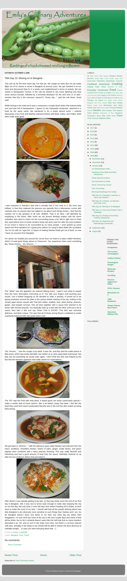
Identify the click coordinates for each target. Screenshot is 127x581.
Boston (119, 76)
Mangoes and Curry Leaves (97, 103)
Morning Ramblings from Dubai (104, 192)
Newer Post (11, 555)
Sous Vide (101, 116)
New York (96, 108)
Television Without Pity (113, 313)
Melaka (119, 103)
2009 (92, 152)
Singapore (118, 113)
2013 (92, 138)
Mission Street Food (94, 105)
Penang (112, 108)
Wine (108, 118)
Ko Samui (99, 100)
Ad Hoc (90, 76)
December (96, 159)
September (96, 228)
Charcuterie (91, 81)
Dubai (103, 87)
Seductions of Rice (107, 113)
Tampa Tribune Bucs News (114, 307)
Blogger (78, 571)
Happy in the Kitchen (108, 95)
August (95, 231)
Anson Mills (98, 76)
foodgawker (113, 247)
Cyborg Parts (93, 87)
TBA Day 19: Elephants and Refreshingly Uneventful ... (103, 222)
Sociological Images (113, 264)
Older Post (75, 555)
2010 (92, 149)
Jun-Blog (111, 275)
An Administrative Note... (101, 169)
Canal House (109, 78)
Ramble (89, 110)
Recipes (109, 110)
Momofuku (108, 105)
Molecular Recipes (112, 270)
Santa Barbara (93, 113)
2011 (92, 145)
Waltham (102, 118)
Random (97, 110)
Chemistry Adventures (106, 81)
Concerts (119, 81)
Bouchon (90, 78)
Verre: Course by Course (102, 185)
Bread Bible (99, 78)
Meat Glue (112, 103)
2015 (92, 135)
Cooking (117, 83)
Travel (26, 535)
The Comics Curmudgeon (113, 253)
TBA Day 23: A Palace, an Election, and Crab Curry (106, 202)
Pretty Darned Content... (101, 178)
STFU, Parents (114, 288)
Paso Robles (105, 108)
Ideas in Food (112, 98)
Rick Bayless (117, 110)
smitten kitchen (114, 258)
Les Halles (108, 100)
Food (21, 535)
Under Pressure (93, 118)
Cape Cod (118, 78)
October (95, 166)
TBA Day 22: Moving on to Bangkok (106, 207)
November (96, 162)
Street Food (110, 116)
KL (119, 98)
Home (43, 555)
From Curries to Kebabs (103, 93)
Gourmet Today (96, 95)
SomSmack (91, 116)
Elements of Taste (115, 87)
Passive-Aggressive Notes (112, 282)
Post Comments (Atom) (25, 561)
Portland (119, 108)
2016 (92, 131)
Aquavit (106, 76)
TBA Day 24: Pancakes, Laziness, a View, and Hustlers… (106, 196)
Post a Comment (14, 545)
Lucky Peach (117, 100)
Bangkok (14, 535)
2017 (92, 128)
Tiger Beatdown (112, 300)
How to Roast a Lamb (99, 98)
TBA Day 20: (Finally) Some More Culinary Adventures (105, 217)
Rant (103, 110)
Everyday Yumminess (97, 90)
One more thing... (99, 188)
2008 (92, 156)
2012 (92, 142)
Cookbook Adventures (98, 84)
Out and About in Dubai (101, 181)
